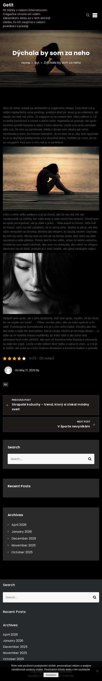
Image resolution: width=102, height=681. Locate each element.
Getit (8, 5)
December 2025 (24, 538)
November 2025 (24, 545)
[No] (97, 671)
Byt (5, 384)
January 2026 (22, 531)
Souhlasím (51, 675)
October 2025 (22, 552)
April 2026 (19, 525)
